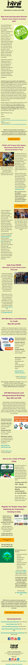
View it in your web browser (20, 661)
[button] (14, 139)
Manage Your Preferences (17, 664)
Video (24, 571)
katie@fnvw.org (23, 376)
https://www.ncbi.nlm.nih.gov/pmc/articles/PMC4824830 (15, 124)
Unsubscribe (8, 664)
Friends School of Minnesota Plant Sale (11, 628)
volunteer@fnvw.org (7, 312)
